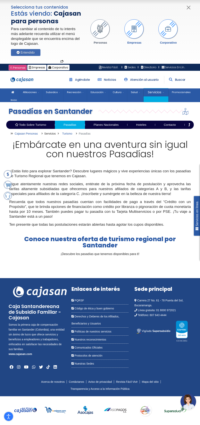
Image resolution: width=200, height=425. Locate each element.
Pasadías (69, 124)
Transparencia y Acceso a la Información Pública (100, 388)
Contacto (170, 124)
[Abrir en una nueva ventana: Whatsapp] (34, 367)
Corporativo (168, 42)
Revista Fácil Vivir (127, 381)
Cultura (117, 92)
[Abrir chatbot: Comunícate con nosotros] (188, 401)
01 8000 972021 (166, 310)
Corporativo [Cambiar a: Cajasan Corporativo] (58, 67)
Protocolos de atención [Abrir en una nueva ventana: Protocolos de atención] (86, 355)
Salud (134, 92)
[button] (100, 31)
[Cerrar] (189, 7)
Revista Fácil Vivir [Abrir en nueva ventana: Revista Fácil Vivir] (111, 67)
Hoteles (141, 124)
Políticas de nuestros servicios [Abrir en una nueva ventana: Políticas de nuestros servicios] (91, 331)
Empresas (134, 42)
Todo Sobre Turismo (30, 124)
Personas (100, 42)
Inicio (14, 93)
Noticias (106, 80)
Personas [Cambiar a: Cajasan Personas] (17, 68)
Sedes (130, 67)
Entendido (26, 52)
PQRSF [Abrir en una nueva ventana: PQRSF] (77, 300)
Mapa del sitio (150, 381)
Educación (97, 92)
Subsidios (52, 92)
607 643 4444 (158, 315)
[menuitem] (13, 95)
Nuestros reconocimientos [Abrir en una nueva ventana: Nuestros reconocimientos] (88, 339)
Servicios (154, 92)
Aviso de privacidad (100, 381)
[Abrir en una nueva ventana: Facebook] (11, 367)
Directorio (148, 67)
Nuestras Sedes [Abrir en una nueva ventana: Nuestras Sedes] (82, 363)
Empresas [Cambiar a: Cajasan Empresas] (37, 67)
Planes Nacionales (106, 124)
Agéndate (79, 80)
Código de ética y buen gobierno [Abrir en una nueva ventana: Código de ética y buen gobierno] (92, 308)
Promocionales (181, 92)
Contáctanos (76, 381)
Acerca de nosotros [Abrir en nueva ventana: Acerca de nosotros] (53, 381)
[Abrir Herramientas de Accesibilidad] (8, 416)
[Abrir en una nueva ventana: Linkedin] (55, 367)
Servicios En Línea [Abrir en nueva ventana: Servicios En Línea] (174, 67)
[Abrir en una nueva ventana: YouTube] (26, 367)
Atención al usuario (141, 80)
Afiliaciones (30, 92)
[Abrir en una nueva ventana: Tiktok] (48, 367)
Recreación (74, 92)
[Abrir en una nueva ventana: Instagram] (18, 367)
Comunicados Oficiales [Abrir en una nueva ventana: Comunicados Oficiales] (87, 347)
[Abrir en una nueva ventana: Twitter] (41, 367)
